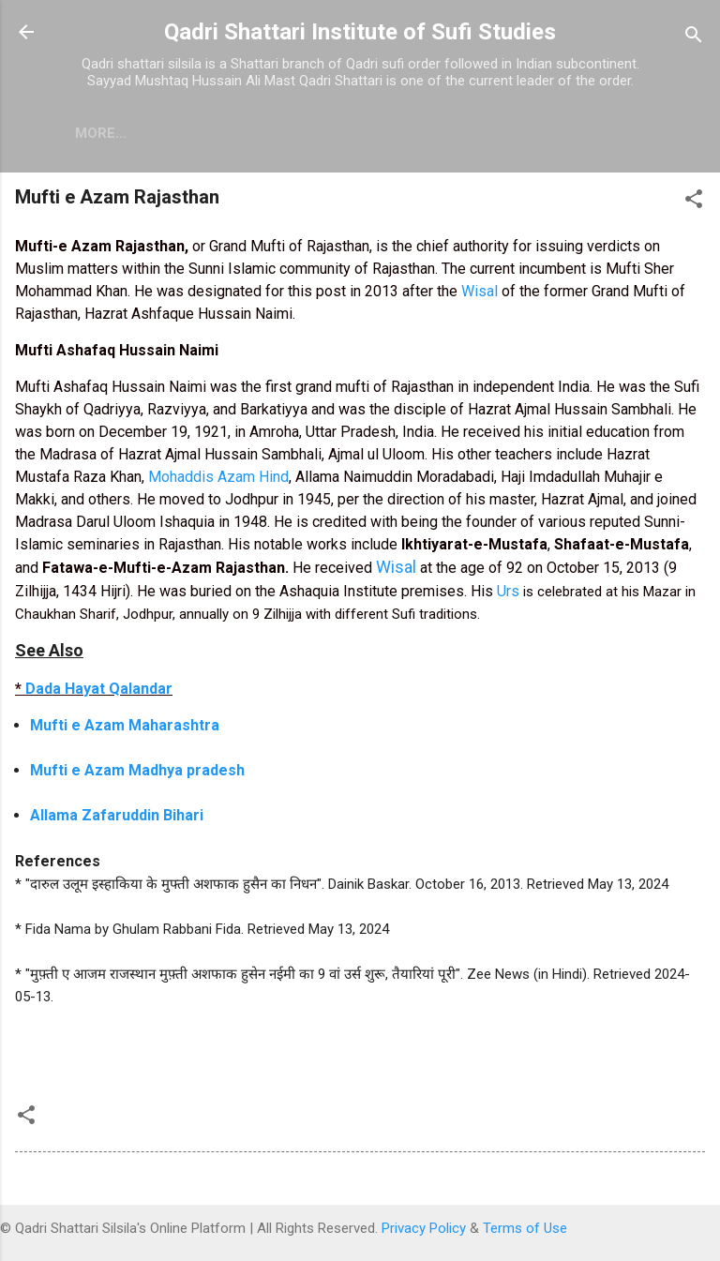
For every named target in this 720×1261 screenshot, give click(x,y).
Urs (508, 591)
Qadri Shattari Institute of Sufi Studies (360, 32)
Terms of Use (525, 1228)
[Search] (693, 38)
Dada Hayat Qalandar (98, 689)
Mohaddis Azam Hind (218, 477)
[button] (693, 202)
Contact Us (314, 133)
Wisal (481, 291)
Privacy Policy (424, 1228)
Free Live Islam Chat (154, 133)
